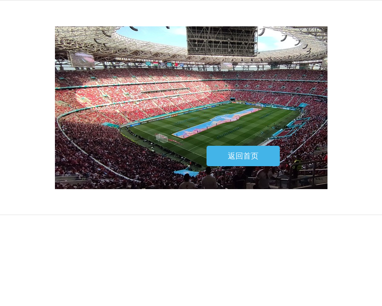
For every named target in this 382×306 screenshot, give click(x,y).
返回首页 (243, 156)
